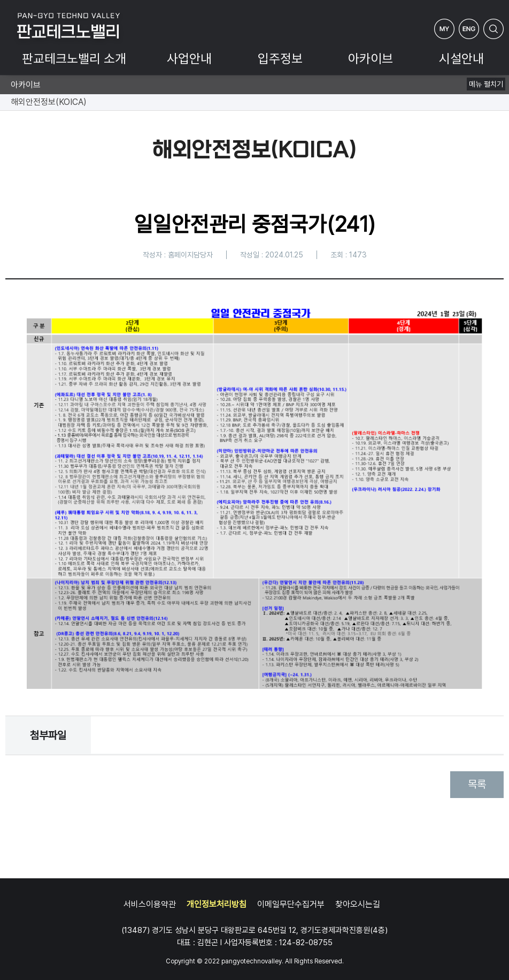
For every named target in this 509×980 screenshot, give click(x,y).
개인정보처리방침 (216, 904)
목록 (477, 784)
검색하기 (493, 29)
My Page (444, 29)
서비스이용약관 (150, 904)
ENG (469, 29)
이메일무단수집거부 (291, 904)
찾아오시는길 (357, 904)
